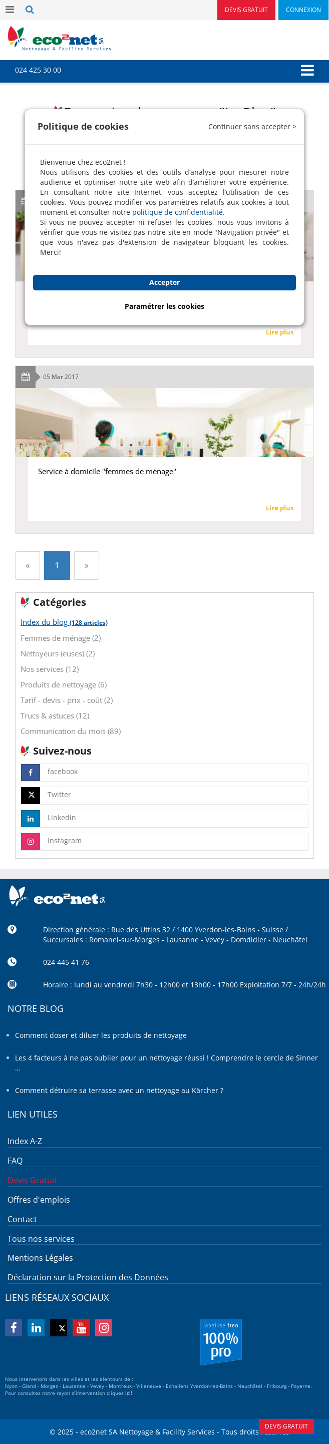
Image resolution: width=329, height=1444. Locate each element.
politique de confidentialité (177, 212)
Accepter (164, 282)
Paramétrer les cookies (164, 306)
